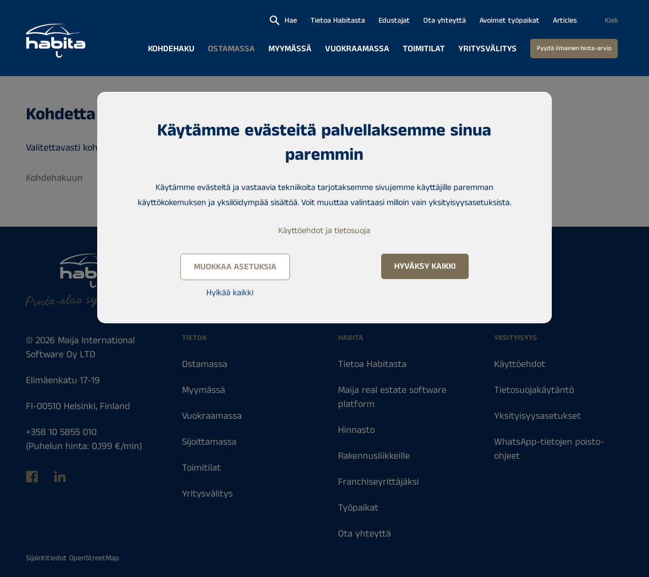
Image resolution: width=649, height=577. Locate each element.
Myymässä (290, 49)
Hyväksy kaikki (425, 266)
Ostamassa (231, 49)
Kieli (611, 20)
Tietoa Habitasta (337, 20)
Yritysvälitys (487, 49)
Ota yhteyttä (444, 20)
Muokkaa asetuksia (235, 267)
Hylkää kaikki (229, 293)
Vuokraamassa (357, 49)
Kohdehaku (171, 49)
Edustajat (394, 20)
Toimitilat (424, 49)
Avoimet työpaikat (509, 20)
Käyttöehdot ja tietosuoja (324, 231)
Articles (565, 20)
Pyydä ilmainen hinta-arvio (574, 48)
